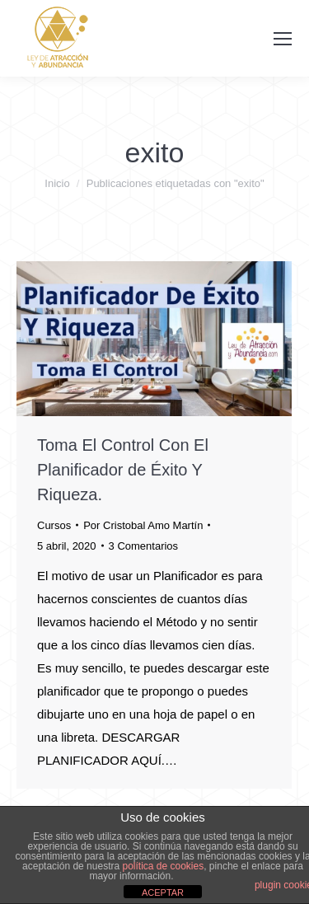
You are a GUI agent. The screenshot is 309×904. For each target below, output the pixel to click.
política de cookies (163, 866)
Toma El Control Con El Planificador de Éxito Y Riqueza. (122, 470)
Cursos (54, 525)
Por (143, 525)
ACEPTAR (163, 892)
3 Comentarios (144, 546)
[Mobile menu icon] (283, 39)
